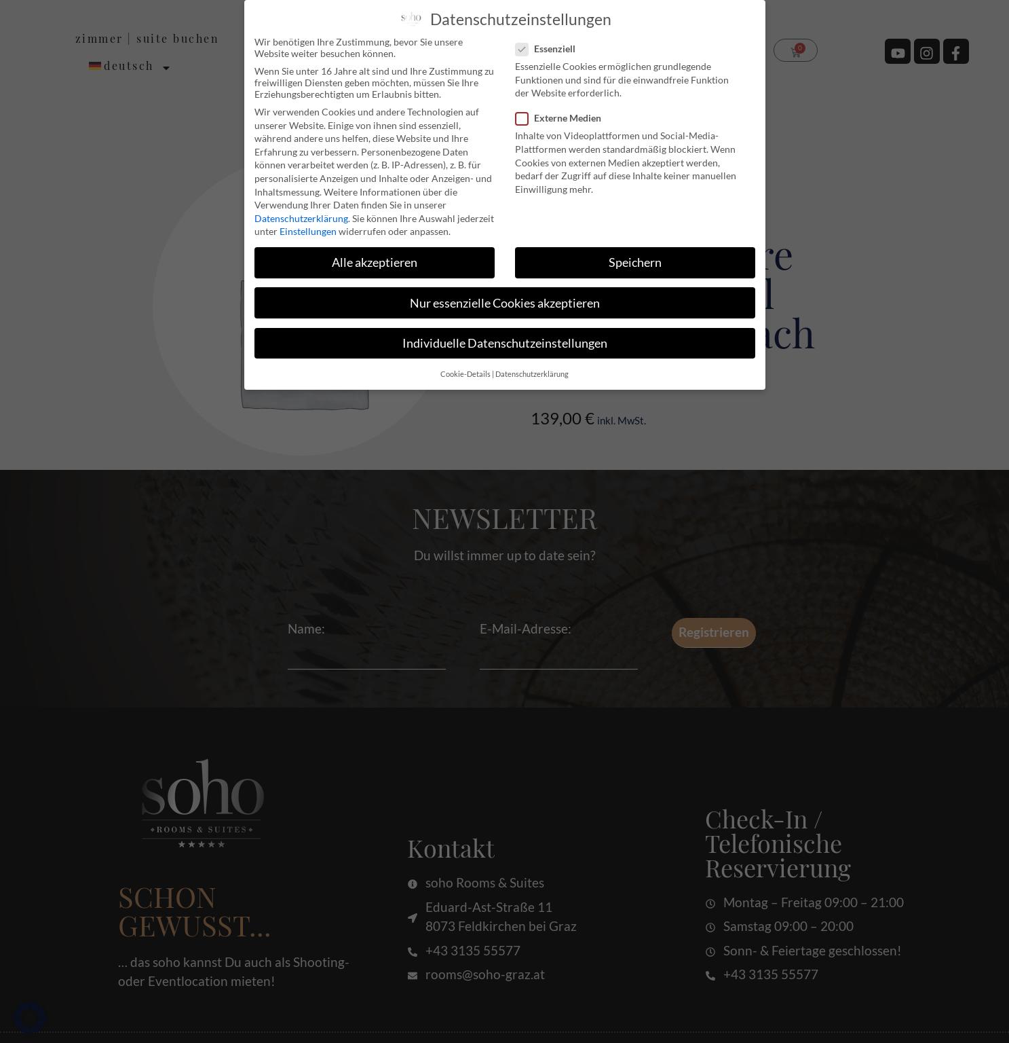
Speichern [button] (635, 262)
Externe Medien (562, 118)
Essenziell (549, 48)
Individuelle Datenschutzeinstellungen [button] (504, 343)
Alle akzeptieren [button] (374, 262)
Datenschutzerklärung (301, 218)
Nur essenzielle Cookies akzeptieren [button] (505, 303)
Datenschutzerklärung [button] (532, 374)
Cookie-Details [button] (465, 374)
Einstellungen (308, 231)
